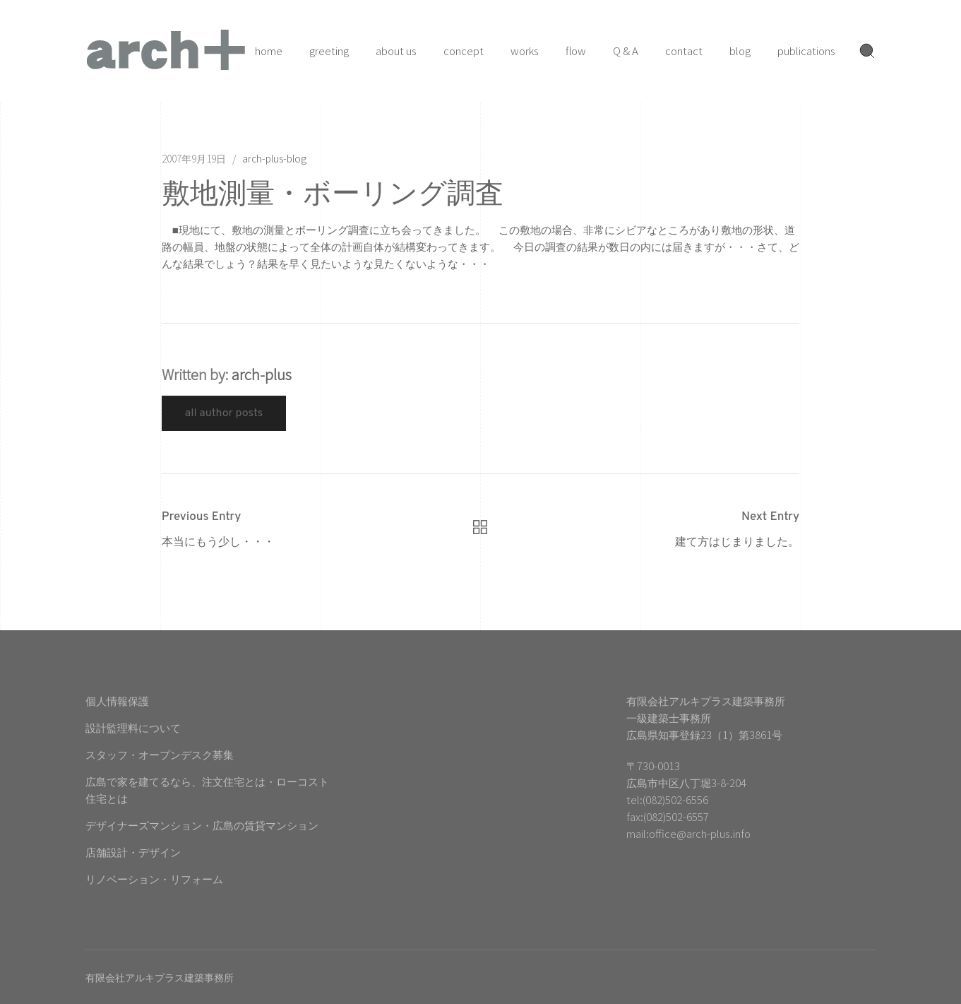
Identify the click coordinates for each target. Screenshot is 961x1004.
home (268, 50)
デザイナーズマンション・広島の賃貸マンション (201, 824)
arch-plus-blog (274, 158)
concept (463, 50)
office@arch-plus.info (700, 833)
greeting (329, 50)
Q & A (625, 50)
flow (576, 50)
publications (806, 50)
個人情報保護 (117, 700)
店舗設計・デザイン (133, 851)
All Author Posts (224, 413)
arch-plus (262, 374)
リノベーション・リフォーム (154, 878)
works (525, 50)
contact (684, 50)
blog (740, 50)
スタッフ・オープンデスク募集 (159, 754)
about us (396, 50)
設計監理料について (133, 727)
